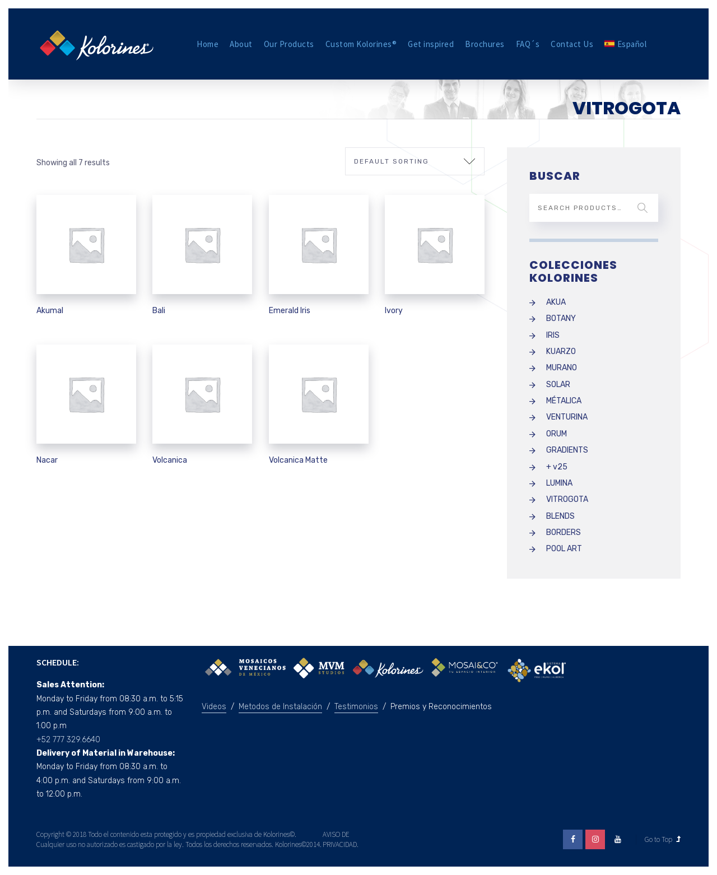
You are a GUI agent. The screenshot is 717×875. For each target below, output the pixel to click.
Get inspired (431, 44)
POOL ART (564, 548)
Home (207, 44)
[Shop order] (415, 161)
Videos (214, 706)
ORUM (556, 434)
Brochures (485, 44)
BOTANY (561, 318)
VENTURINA (567, 417)
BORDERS (563, 532)
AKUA (556, 302)
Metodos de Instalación (280, 706)
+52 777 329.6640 (68, 739)
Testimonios (356, 706)
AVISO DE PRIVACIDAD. (340, 839)
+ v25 (556, 467)
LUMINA (559, 483)
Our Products (289, 44)
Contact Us (572, 44)
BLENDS (560, 516)
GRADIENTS (567, 450)
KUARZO (561, 351)
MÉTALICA (563, 401)
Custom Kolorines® (361, 44)
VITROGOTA (567, 499)
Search (642, 207)
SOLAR (558, 384)
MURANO (561, 368)
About (241, 44)
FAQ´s (528, 44)
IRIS (553, 335)
